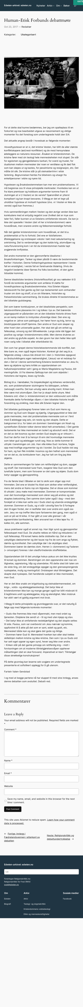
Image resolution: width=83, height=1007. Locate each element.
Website (8, 786)
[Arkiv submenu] (53, 5)
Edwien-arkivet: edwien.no (17, 5)
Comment (10, 729)
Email (8, 773)
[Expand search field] (75, 5)
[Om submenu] (61, 5)
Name (8, 760)
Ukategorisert (28, 34)
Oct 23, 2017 (11, 26)
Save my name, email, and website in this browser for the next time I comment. (41, 801)
